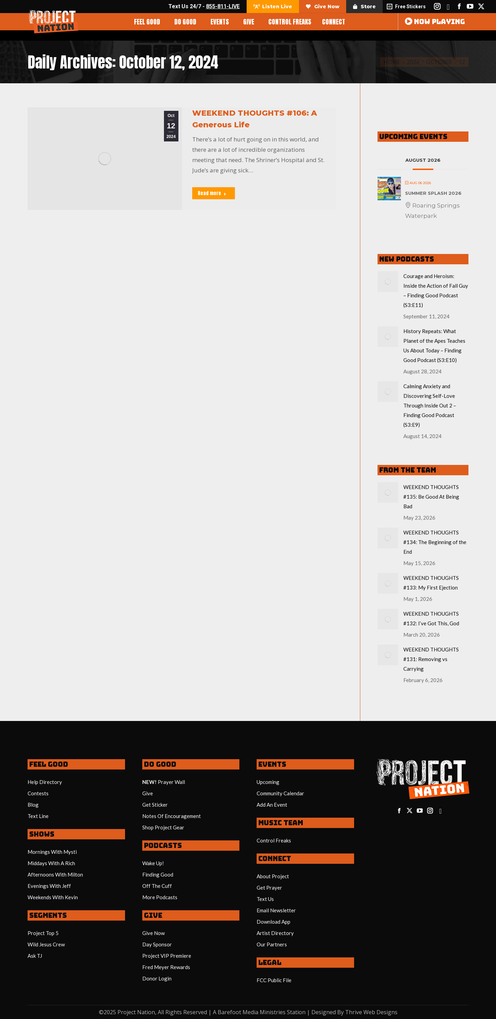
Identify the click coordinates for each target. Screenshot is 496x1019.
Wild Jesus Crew (46, 944)
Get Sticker (155, 805)
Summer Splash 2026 (433, 193)
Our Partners (272, 944)
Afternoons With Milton (55, 874)
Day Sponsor (157, 944)
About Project (273, 876)
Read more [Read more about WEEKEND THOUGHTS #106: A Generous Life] (212, 193)
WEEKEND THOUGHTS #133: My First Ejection (431, 583)
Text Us (265, 899)
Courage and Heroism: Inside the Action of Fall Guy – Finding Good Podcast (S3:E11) (435, 290)
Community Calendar (280, 793)
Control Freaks (274, 840)
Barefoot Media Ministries (252, 1012)
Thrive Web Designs (371, 1012)
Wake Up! (153, 863)
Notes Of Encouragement (171, 816)
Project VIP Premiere (166, 956)
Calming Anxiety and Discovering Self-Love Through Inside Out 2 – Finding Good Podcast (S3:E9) (429, 405)
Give (147, 793)
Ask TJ (35, 956)
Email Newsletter (276, 910)
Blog (33, 805)
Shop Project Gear (163, 827)
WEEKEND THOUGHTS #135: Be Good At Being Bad (431, 496)
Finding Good (157, 874)
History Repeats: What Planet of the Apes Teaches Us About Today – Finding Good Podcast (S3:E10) (434, 345)
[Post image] (388, 281)
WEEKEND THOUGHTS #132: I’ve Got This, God (431, 618)
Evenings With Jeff (49, 886)
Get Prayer (269, 887)
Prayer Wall (171, 782)
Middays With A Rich (51, 863)
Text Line (38, 816)
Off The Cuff (157, 886)
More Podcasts (159, 897)
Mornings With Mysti (52, 852)
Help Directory (45, 782)
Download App (273, 922)
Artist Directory (275, 933)
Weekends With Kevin (53, 897)
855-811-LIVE (223, 6)
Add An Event (272, 805)
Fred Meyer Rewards (166, 967)
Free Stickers (406, 6)
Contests (38, 793)
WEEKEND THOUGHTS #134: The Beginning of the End (434, 542)
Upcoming (268, 782)
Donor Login (157, 978)
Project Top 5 (43, 933)
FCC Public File (274, 980)
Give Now (153, 933)
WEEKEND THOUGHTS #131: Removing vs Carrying (431, 659)
